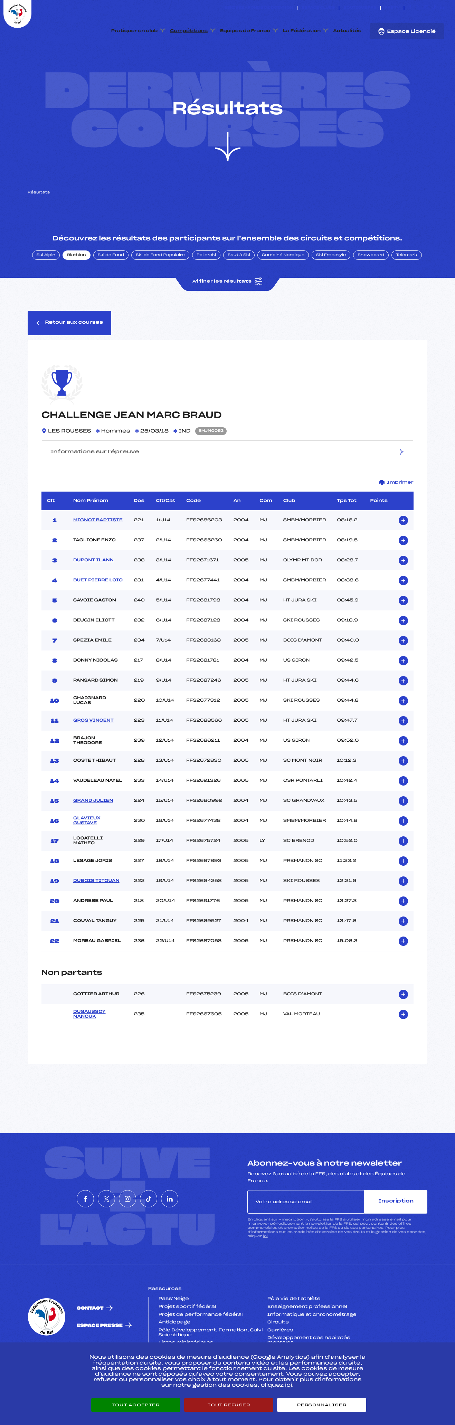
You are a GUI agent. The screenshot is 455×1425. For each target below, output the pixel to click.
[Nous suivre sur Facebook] (410, 8)
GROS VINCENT (93, 753)
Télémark (406, 287)
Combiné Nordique (283, 287)
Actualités (347, 31)
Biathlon (76, 287)
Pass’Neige (174, 1332)
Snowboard (371, 287)
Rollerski (206, 287)
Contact (90, 1341)
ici (265, 1268)
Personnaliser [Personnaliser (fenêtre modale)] (321, 1405)
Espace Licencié (407, 31)
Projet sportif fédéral (187, 1339)
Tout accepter (136, 1405)
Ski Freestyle (331, 287)
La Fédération (302, 31)
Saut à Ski (239, 287)
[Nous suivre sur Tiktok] (434, 8)
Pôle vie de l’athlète (294, 1332)
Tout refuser (228, 1405)
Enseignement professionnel (307, 1339)
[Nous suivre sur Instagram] (426, 8)
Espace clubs (318, 8)
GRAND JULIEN (93, 833)
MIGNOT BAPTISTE (98, 553)
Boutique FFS (359, 8)
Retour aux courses (69, 355)
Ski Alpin (46, 287)
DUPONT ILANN (93, 593)
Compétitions (189, 31)
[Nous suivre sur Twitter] (418, 8)
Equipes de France (245, 31)
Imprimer (396, 514)
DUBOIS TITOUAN (96, 913)
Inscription (396, 1234)
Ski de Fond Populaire (160, 287)
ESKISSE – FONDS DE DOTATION (258, 8)
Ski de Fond (111, 287)
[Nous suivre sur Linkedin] (442, 8)
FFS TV (392, 8)
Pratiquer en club (134, 31)
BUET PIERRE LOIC (98, 613)
